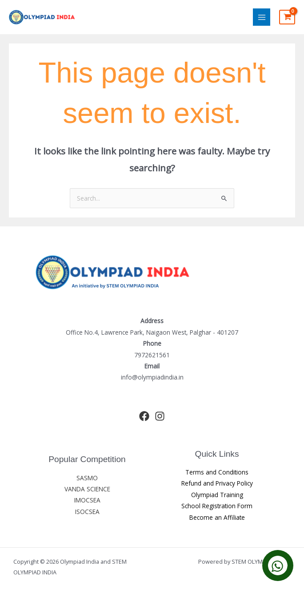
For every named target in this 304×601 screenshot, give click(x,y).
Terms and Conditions (216, 472)
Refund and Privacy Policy (217, 483)
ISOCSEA (87, 511)
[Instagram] (160, 416)
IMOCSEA (87, 500)
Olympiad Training (217, 494)
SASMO (87, 478)
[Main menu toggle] (261, 17)
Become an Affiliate (217, 517)
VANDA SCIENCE (87, 489)
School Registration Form (216, 506)
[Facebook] (144, 416)
